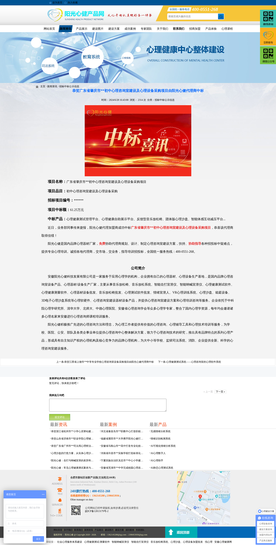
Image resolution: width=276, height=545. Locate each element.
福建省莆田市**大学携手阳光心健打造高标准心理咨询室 (123, 438)
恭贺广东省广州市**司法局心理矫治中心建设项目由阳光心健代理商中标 (73, 446)
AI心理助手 (157, 460)
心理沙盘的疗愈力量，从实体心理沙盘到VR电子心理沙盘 (73, 453)
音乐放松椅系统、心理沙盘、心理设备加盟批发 (177, 542)
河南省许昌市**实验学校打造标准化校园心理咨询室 (123, 453)
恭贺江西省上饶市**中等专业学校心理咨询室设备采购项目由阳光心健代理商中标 (109, 362)
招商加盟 (195, 28)
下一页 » (220, 391)
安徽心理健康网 (223, 542)
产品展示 (81, 28)
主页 (42, 86)
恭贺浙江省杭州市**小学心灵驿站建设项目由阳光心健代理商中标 (73, 431)
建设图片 (98, 28)
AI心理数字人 (158, 453)
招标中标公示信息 (69, 86)
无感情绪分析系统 (161, 431)
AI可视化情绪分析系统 (163, 446)
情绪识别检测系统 (161, 438)
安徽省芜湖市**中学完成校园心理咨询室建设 (123, 467)
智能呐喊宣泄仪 (120, 542)
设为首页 (57, 2)
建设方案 (114, 28)
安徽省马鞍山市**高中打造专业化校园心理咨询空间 (123, 446)
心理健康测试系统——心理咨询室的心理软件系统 (193, 362)
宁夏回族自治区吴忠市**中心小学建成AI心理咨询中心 (123, 460)
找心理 (208, 542)
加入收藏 (73, 2)
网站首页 (49, 28)
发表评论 (54, 378)
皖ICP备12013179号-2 (96, 511)
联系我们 (178, 28)
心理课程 (227, 28)
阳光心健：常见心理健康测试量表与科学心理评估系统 (73, 467)
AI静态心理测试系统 (162, 467)
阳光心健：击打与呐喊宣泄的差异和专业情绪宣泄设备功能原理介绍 (73, 460)
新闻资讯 (65, 28)
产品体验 (211, 28)
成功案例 (130, 28)
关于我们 (162, 28)
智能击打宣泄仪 (140, 542)
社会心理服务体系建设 (69, 542)
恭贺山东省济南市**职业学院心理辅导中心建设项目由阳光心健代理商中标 (73, 438)
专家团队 (146, 28)
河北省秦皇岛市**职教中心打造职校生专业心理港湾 (123, 431)
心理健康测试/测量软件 (97, 542)
